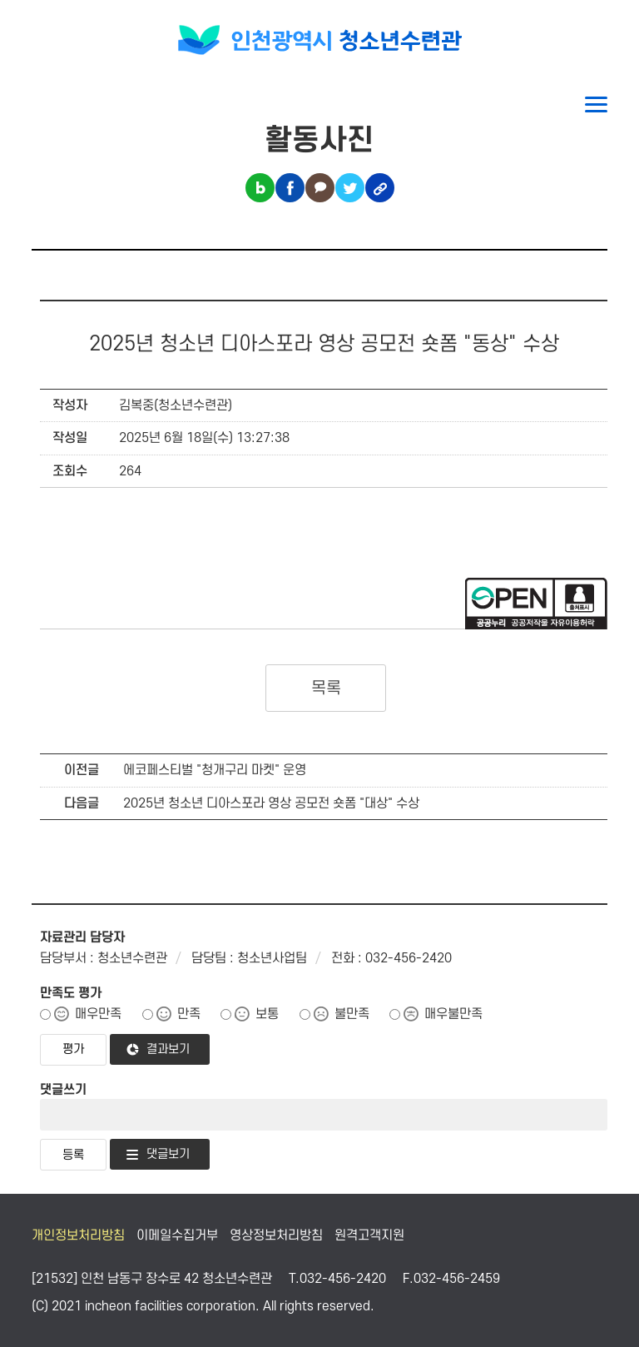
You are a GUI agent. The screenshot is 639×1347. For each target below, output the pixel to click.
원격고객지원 (369, 1235)
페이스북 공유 (290, 187)
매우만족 (98, 1014)
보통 (267, 1014)
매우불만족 (453, 1014)
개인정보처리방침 (78, 1235)
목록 (325, 688)
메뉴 (596, 104)
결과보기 (168, 1049)
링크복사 (379, 187)
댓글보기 (168, 1154)
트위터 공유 (349, 187)
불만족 (351, 1014)
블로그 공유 (260, 187)
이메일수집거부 (177, 1235)
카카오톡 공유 (319, 187)
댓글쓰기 (63, 1089)
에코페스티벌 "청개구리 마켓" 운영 (214, 770)
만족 (189, 1014)
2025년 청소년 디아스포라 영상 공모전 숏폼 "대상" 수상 (271, 803)
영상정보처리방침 (276, 1235)
